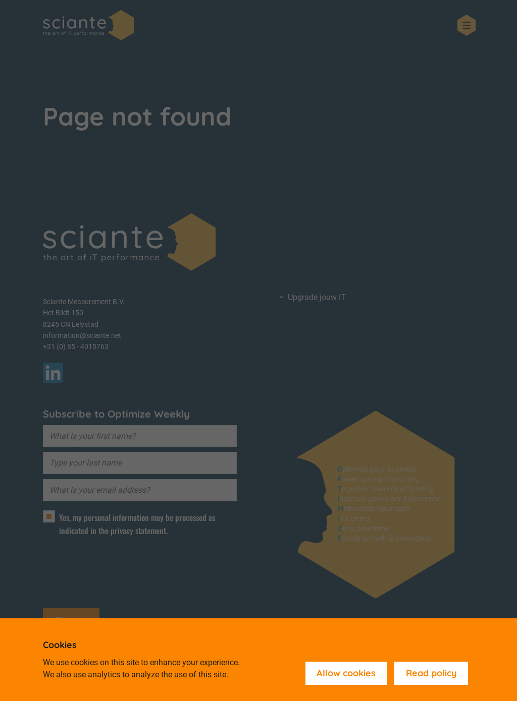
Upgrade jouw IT (317, 297)
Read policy (431, 673)
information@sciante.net (82, 335)
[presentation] (119, 568)
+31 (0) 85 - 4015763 (76, 346)
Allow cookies (346, 673)
